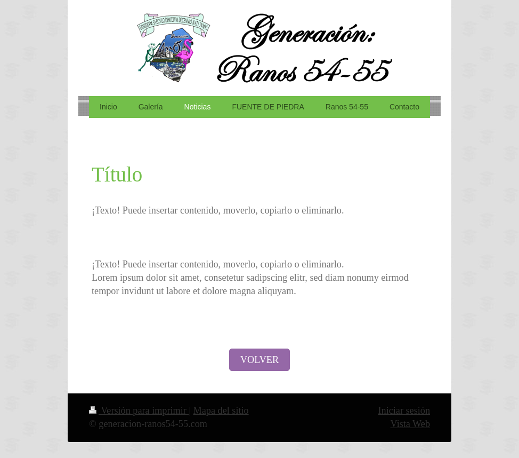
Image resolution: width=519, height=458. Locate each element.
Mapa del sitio (221, 410)
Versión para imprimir (139, 410)
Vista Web (410, 423)
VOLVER (259, 359)
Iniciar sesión (404, 410)
